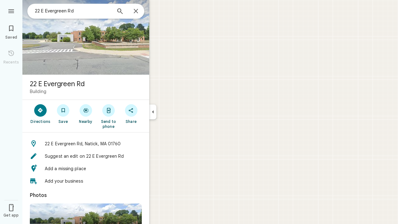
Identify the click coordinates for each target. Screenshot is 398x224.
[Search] (120, 12)
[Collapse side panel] (152, 112)
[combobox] (73, 11)
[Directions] (40, 113)
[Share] (131, 113)
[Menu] (11, 10)
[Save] (63, 113)
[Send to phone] (108, 116)
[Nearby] (86, 113)
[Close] (135, 11)
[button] (85, 144)
